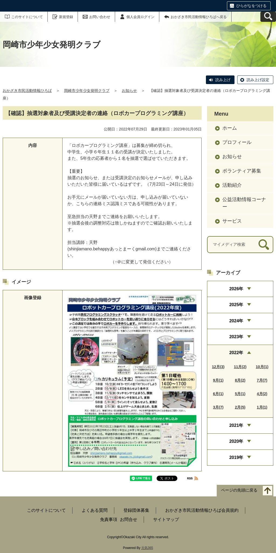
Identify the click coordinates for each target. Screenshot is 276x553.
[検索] (264, 245)
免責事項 (108, 519)
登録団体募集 (136, 510)
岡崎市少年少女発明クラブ (86, 90)
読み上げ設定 (258, 80)
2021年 (236, 425)
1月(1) (262, 407)
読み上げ (222, 80)
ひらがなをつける (251, 6)
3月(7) (218, 407)
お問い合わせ (99, 17)
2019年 (236, 457)
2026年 (236, 288)
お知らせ (129, 90)
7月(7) (262, 380)
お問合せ (128, 519)
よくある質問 (95, 510)
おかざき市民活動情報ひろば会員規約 (202, 510)
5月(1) (240, 394)
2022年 (236, 352)
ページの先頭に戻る (239, 490)
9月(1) (218, 380)
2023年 (236, 336)
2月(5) (240, 407)
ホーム (229, 128)
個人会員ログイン (140, 17)
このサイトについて (27, 17)
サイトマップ (166, 519)
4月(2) (262, 394)
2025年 (236, 304)
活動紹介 (232, 185)
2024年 (236, 321)
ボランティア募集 (241, 171)
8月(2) (240, 380)
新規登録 (66, 17)
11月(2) (240, 367)
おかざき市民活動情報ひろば (27, 90)
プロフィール (236, 142)
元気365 (147, 548)
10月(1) (262, 367)
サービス (232, 221)
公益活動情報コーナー (244, 203)
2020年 (236, 441)
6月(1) (218, 394)
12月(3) (218, 367)
